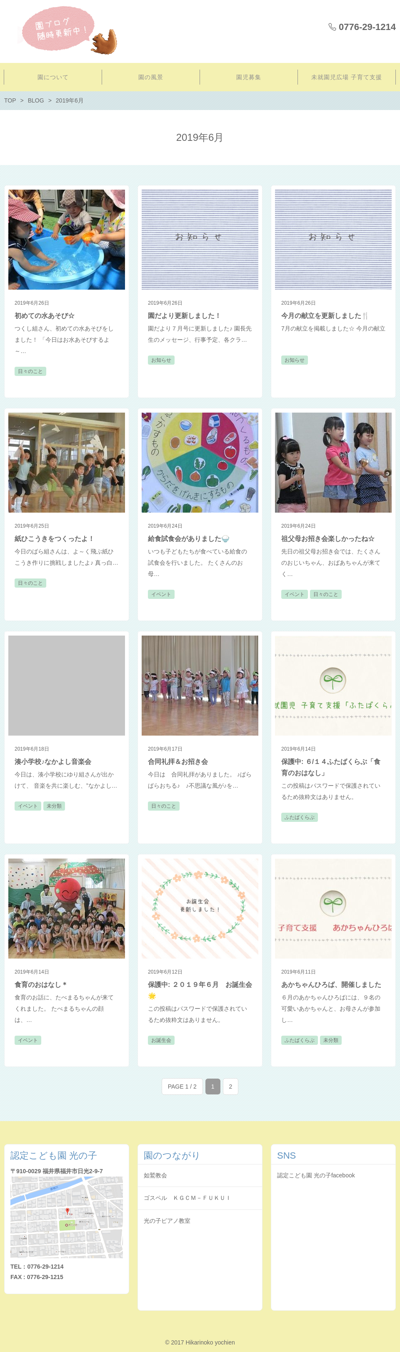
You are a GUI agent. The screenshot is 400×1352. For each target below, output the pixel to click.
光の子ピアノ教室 (167, 1220)
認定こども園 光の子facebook (316, 1175)
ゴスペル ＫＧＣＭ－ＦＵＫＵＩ (187, 1197)
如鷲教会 (155, 1175)
